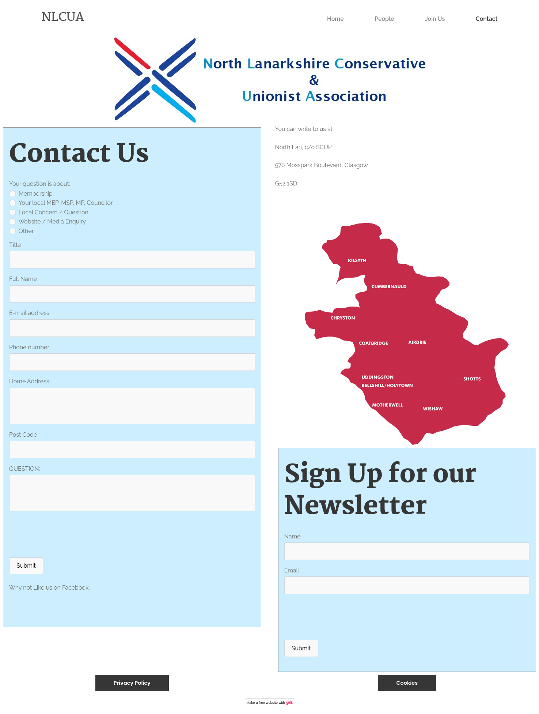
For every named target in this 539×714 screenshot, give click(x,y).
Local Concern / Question (48, 212)
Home (335, 18)
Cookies (407, 683)
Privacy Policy (132, 683)
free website (268, 702)
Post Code (23, 434)
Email (291, 570)
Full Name (23, 278)
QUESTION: (24, 468)
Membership (31, 193)
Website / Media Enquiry (47, 221)
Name (292, 536)
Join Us (435, 18)
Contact (487, 18)
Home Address (29, 381)
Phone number (29, 347)
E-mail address (29, 312)
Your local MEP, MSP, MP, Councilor (61, 202)
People (384, 18)
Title (15, 244)
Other (21, 231)
